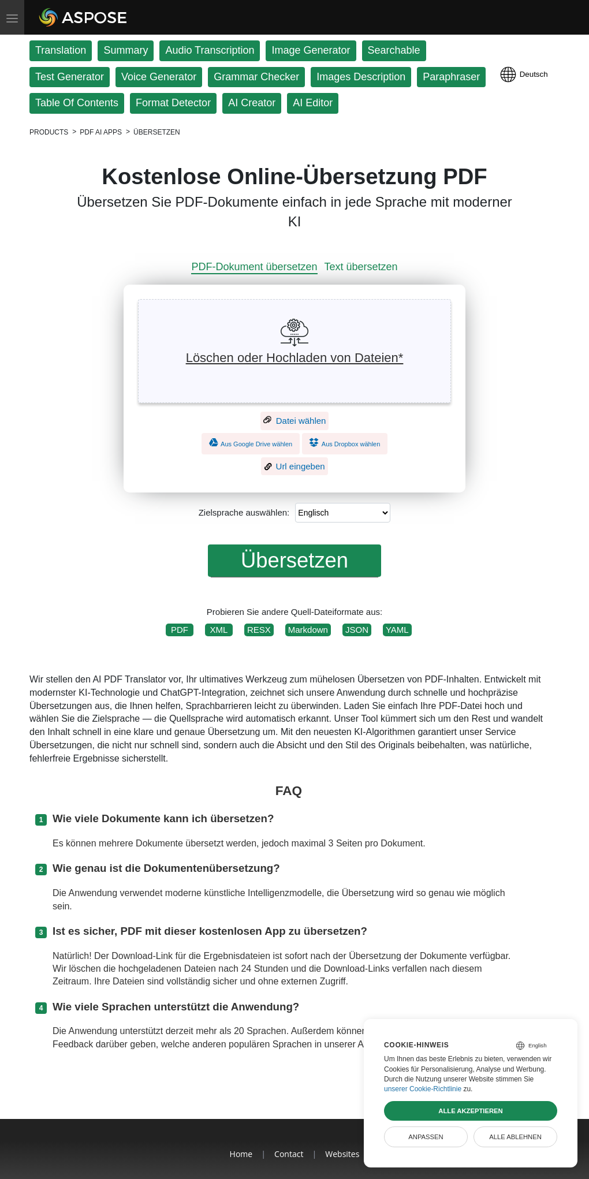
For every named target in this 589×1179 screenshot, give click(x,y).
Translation (60, 50)
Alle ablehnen (515, 1136)
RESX (259, 630)
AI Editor (313, 103)
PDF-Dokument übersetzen (254, 267)
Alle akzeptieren (470, 1110)
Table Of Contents (76, 103)
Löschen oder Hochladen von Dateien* (295, 357)
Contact (288, 1153)
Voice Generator (158, 77)
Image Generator (310, 50)
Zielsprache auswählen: (244, 512)
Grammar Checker (256, 77)
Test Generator (69, 77)
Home (241, 1153)
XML (219, 630)
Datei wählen (294, 421)
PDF (179, 630)
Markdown (308, 630)
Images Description (360, 77)
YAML (397, 630)
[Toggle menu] (12, 17)
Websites (342, 1153)
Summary (125, 50)
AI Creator (251, 103)
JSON (356, 630)
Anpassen (425, 1136)
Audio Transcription (209, 50)
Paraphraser (451, 77)
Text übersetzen (361, 267)
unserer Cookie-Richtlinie (422, 1089)
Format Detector (173, 103)
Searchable (394, 50)
